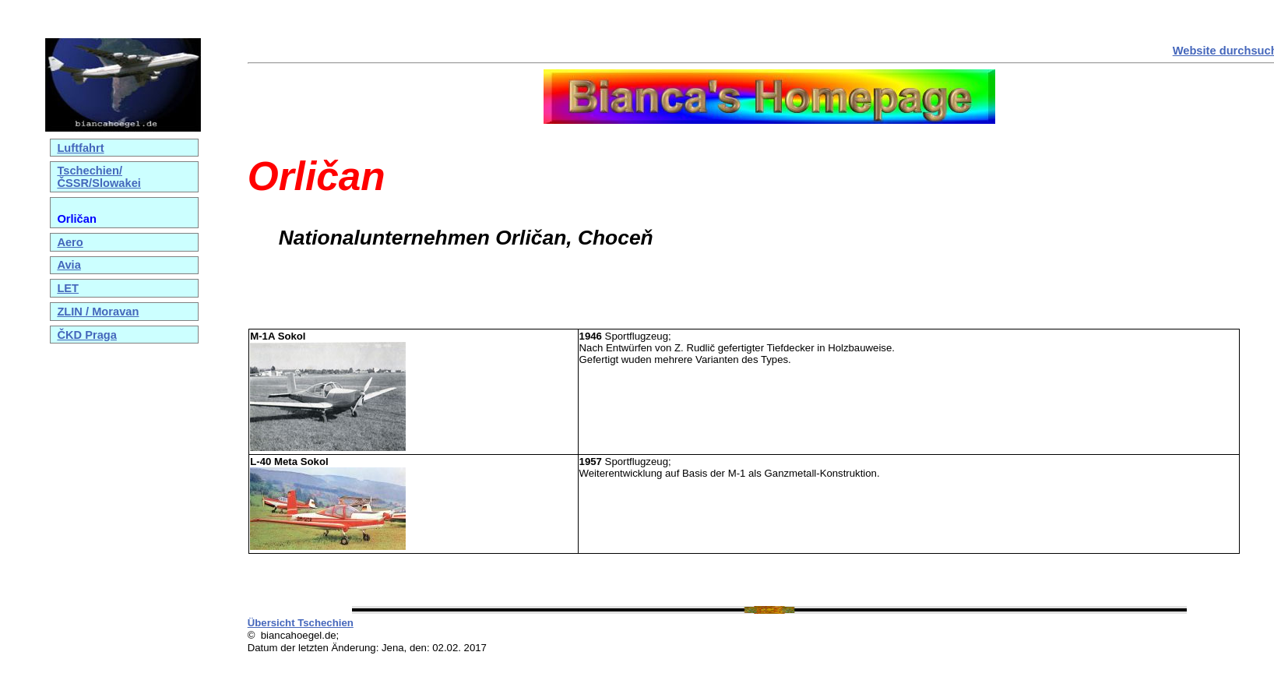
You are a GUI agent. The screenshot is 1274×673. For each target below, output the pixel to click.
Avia (68, 265)
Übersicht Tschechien (301, 623)
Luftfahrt (80, 148)
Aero (70, 242)
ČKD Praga (87, 335)
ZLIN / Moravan (98, 311)
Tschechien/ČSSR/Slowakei (99, 176)
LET (68, 288)
